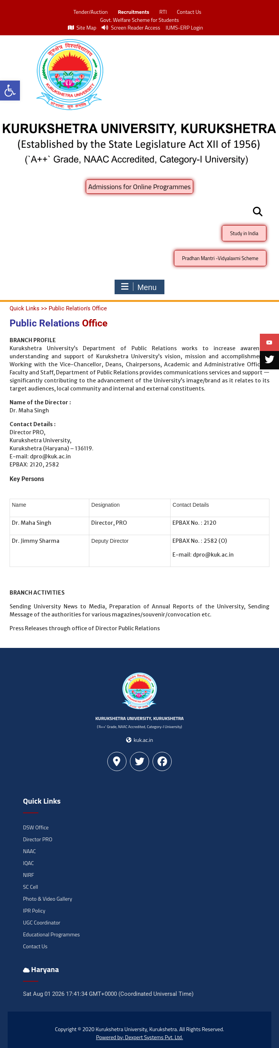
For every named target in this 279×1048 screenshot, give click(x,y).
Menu (138, 287)
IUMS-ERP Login (184, 27)
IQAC (28, 863)
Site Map (82, 27)
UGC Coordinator (41, 922)
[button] (10, 91)
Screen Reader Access (131, 27)
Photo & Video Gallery (47, 899)
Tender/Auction (91, 12)
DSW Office (36, 827)
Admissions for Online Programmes (139, 186)
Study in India (244, 233)
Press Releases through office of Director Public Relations (85, 628)
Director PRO (37, 839)
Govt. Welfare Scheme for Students (139, 20)
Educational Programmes (51, 934)
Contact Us (189, 12)
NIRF (28, 875)
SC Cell (30, 887)
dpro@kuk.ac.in (50, 456)
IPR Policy (34, 910)
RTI (163, 12)
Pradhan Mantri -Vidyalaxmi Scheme (220, 258)
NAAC (29, 851)
